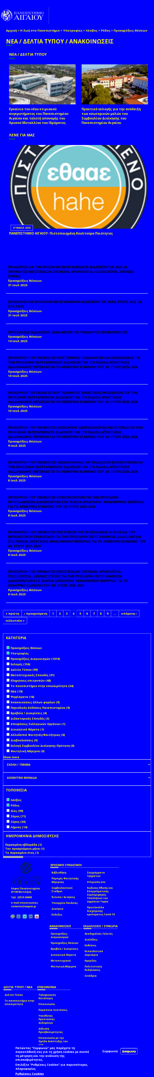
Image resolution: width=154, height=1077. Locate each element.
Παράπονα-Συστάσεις (52, 1010)
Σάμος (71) (18, 816)
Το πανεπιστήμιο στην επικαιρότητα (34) (42, 686)
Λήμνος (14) (19, 827)
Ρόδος (105, 30)
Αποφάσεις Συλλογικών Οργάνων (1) (38, 724)
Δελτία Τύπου (14, 995)
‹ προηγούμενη (35, 613)
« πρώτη (12, 613)
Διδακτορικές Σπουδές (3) (30, 718)
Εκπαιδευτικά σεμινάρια (94, 952)
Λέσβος (91, 30)
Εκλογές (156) (20, 664)
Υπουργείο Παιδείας (65, 903)
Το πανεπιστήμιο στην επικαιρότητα (19, 1002)
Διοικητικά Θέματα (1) (27, 729)
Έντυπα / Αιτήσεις (63, 897)
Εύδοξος (57, 914)
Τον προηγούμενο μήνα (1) (25, 849)
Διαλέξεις (91, 939)
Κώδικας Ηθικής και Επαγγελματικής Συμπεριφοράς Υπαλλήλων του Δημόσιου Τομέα (100, 894)
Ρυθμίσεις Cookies (29, 1074)
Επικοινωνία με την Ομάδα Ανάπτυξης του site (53, 1041)
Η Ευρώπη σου (96, 882)
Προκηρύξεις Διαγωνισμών (59, 935)
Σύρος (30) (18, 822)
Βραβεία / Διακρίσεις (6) (29, 713)
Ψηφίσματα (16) (22, 697)
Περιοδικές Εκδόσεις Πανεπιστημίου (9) (40, 708)
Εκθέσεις (90, 945)
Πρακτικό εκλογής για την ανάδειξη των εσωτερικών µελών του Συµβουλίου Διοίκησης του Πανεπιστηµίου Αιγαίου (111, 116)
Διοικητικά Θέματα (63, 955)
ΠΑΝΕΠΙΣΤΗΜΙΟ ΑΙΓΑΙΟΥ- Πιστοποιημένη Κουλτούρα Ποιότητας (61, 233)
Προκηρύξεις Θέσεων (64, 943)
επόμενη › (129, 613)
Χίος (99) (17, 811)
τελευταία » (14, 620)
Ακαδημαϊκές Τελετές (99, 933)
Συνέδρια (91, 975)
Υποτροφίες (72, 30)
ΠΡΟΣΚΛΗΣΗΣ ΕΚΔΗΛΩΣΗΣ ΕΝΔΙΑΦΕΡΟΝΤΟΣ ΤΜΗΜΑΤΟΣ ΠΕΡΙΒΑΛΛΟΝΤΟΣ (68, 332)
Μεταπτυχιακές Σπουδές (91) (33, 675)
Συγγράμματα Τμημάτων (96, 874)
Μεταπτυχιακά (61, 960)
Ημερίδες (90, 960)
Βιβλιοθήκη (59, 872)
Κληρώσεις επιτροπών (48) (31, 680)
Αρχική (11, 30)
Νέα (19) (17, 691)
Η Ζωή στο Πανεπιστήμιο (40, 30)
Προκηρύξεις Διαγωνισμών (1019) (35, 659)
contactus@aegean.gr (24, 906)
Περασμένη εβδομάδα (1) (23, 845)
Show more (11, 757)
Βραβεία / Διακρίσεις (64, 948)
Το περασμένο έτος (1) (22, 853)
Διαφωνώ (129, 1051)
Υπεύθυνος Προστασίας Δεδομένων (46, 1019)
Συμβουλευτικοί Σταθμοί (62, 889)
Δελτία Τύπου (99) (24, 670)
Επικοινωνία (46, 1004)
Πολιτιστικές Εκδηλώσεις (93, 968)
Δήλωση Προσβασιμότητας (50, 1030)
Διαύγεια (57, 908)
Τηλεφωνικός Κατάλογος (47, 996)
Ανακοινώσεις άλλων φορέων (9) (35, 702)
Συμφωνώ (110, 1051)
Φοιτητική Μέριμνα (63, 966)
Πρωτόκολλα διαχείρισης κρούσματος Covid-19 (101, 911)
